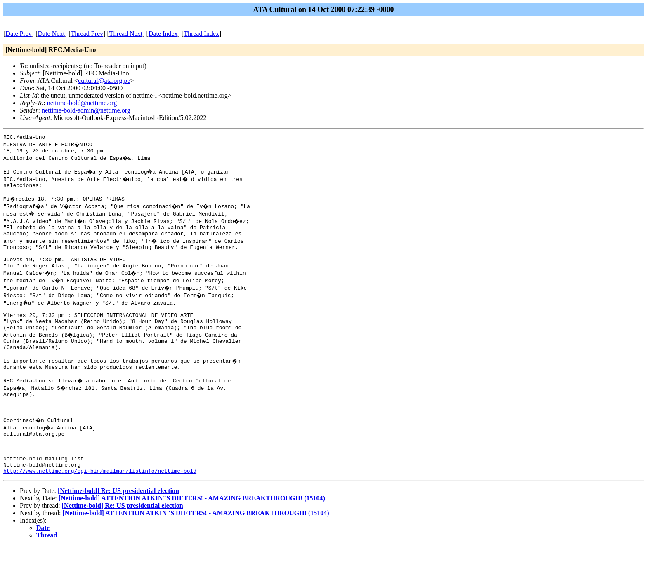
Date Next (51, 33)
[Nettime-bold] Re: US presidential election (118, 528)
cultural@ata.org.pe (104, 80)
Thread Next (125, 33)
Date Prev (18, 33)
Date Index (163, 33)
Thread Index (201, 33)
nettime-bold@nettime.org (82, 102)
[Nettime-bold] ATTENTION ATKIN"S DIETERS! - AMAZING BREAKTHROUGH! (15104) (192, 536)
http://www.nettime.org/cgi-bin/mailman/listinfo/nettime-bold (99, 509)
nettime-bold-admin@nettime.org (86, 110)
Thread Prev (87, 33)
